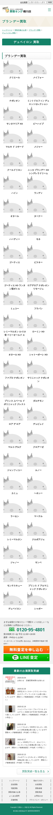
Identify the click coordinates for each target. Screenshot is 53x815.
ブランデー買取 (35, 30)
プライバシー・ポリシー (38, 800)
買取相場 (38, 788)
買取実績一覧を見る (33, 771)
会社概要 (24, 2)
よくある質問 (14, 796)
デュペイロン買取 (9, 33)
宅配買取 (14, 788)
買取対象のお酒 (20, 30)
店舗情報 (14, 800)
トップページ (7, 30)
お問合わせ (38, 796)
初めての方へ (38, 781)
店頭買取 (14, 784)
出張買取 (38, 784)
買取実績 (38, 792)
